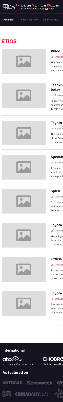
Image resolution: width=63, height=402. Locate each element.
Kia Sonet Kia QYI (52, 19)
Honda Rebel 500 (28, 19)
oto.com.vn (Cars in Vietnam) (18, 364)
